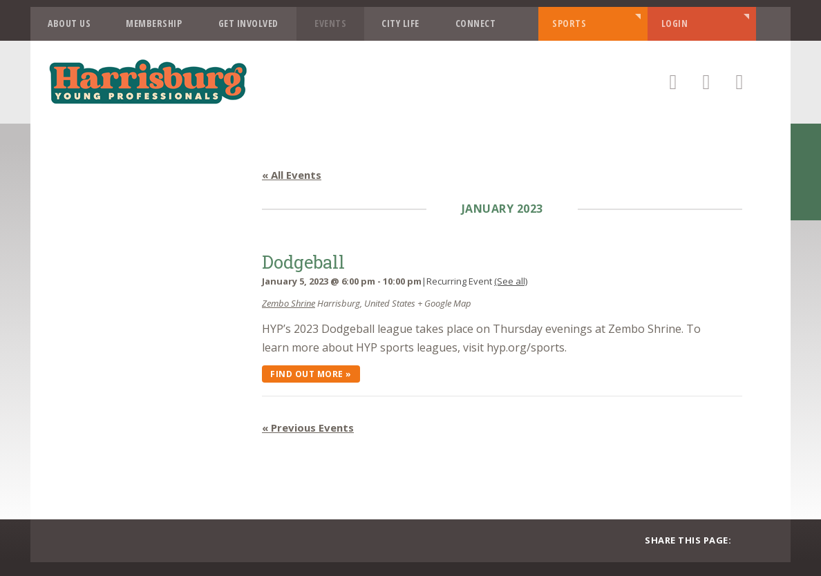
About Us (69, 23)
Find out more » (311, 374)
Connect (475, 23)
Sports (569, 23)
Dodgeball (303, 261)
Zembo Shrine (288, 303)
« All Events (291, 175)
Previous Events (308, 427)
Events (330, 23)
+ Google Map (444, 303)
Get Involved (248, 23)
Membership (154, 23)
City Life (400, 23)
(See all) (510, 281)
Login (674, 23)
